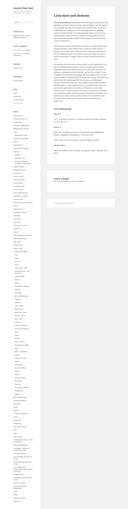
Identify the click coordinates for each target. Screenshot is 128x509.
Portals (15, 417)
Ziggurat (17, 394)
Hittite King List (18, 209)
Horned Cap (18, 309)
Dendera (17, 155)
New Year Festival (20, 368)
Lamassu (17, 322)
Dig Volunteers (18, 145)
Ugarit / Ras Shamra (19, 498)
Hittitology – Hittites (19, 212)
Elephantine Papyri (19, 170)
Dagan (17, 283)
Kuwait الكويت (17, 248)
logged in (66, 181)
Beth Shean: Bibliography (21, 125)
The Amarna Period (19, 453)
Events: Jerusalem (19, 180)
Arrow (17, 265)
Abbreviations (17, 116)
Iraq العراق (16, 222)
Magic (17, 332)
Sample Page (17, 423)
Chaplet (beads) (20, 276)
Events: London (18, 183)
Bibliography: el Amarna (21, 129)
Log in (15, 93)
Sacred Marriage (20, 378)
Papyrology (17, 404)
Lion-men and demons (22, 329)
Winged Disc (19, 391)
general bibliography (21, 296)
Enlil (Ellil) (18, 293)
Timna (15, 491)
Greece (15, 206)
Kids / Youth (17, 242)
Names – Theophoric (21, 351)
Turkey (15, 495)
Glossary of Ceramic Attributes (23, 202)
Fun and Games (18, 199)
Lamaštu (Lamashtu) (21, 325)
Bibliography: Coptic (21, 135)
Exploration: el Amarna (20, 196)
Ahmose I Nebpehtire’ (21, 414)
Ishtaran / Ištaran (20, 316)
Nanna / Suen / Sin (20, 358)
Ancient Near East (23, 8)
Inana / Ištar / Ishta (21, 312)
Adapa (17, 258)
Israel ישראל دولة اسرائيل (20, 225)
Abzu (16, 255)
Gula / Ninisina (19, 306)
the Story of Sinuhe (19, 483)
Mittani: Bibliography (20, 397)
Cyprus (15, 142)
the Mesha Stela (18, 474)
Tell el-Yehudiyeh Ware (20, 445)
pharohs (16, 410)
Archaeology (17, 122)
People (15, 407)
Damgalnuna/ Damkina (22, 286)
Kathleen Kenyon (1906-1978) (22, 235)
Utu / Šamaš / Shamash (22, 387)
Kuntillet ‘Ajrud (18, 245)
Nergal (79, 75)
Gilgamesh (18, 299)
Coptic (15, 132)
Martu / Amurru (20, 342)
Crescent (17, 280)
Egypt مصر (16, 152)
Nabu (16, 348)
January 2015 (17, 68)
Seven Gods (18, 381)
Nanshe (17, 361)
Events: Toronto (18, 189)
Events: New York (18, 186)
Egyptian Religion (18, 167)
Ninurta (17, 371)
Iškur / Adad (18, 319)
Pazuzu (17, 374)
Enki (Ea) (17, 289)
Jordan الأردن (17, 229)
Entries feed (17, 96)
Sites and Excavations (20, 427)
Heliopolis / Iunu (20, 158)
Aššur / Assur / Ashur (21, 268)
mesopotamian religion (20, 251)
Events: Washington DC (20, 193)
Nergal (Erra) (19, 365)
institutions (16, 216)
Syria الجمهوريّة (17, 436)
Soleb (15, 430)
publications (17, 420)
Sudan (15, 433)
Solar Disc (18, 384)
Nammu (17, 355)
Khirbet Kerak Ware (19, 238)
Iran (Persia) (17, 219)
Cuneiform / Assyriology (20, 138)
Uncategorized (18, 81)
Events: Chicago (18, 176)
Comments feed (18, 100)
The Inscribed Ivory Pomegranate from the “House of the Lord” (22, 469)
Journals (16, 232)
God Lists (17, 302)
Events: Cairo (17, 173)
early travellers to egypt (21, 148)
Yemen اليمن (17, 501)
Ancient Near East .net (20, 119)
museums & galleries (19, 400)
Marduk (28, 50)
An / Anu (17, 261)
